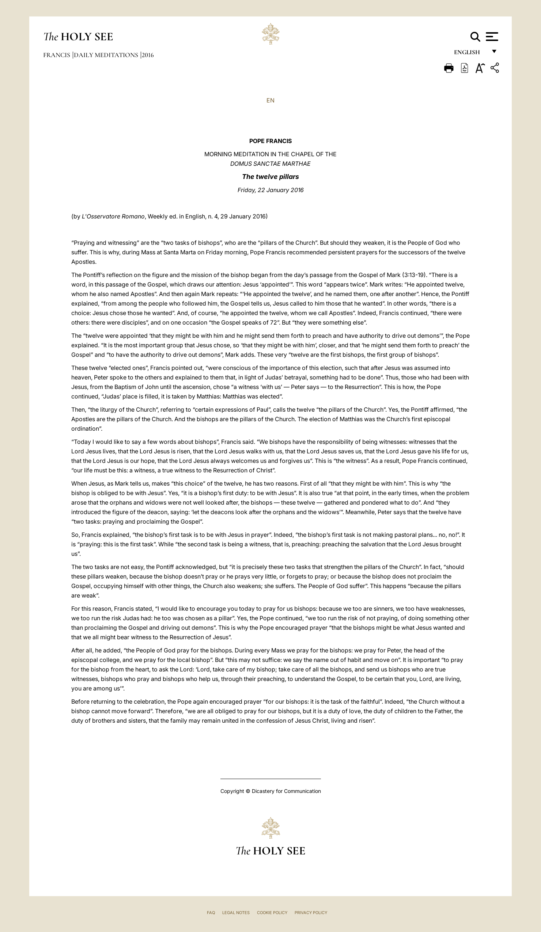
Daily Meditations (107, 55)
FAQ (211, 912)
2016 (148, 55)
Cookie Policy (272, 912)
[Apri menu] (491, 36)
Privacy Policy (311, 912)
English (470, 54)
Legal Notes (236, 912)
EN (270, 100)
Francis (57, 55)
